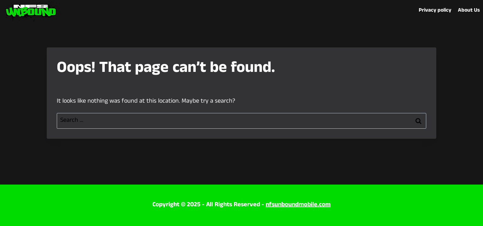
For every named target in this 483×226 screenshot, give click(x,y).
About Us (469, 10)
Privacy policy (435, 10)
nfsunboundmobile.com (298, 205)
